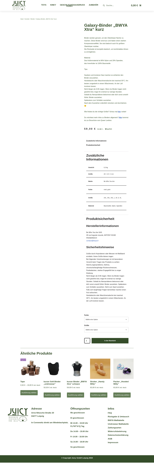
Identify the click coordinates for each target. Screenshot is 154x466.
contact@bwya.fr (92, 241)
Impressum (113, 446)
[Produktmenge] (87, 344)
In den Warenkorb (110, 344)
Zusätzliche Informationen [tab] (96, 141)
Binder (33, 19)
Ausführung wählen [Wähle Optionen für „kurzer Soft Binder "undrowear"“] (52, 398)
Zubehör (93, 4)
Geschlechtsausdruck (72, 4)
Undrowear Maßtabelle (118, 427)
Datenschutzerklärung (118, 438)
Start (21, 19)
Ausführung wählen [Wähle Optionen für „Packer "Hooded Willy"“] (122, 398)
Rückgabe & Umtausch (118, 420)
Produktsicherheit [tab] (93, 145)
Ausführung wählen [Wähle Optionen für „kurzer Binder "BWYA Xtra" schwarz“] (75, 398)
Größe (86, 328)
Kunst (69, 6)
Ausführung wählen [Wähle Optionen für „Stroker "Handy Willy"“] (98, 398)
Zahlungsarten (114, 431)
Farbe (86, 318)
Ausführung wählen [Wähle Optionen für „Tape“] (29, 396)
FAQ (110, 416)
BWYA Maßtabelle (116, 424)
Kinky (53, 4)
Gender (27, 19)
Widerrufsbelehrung (117, 435)
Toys (43, 4)
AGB (110, 442)
